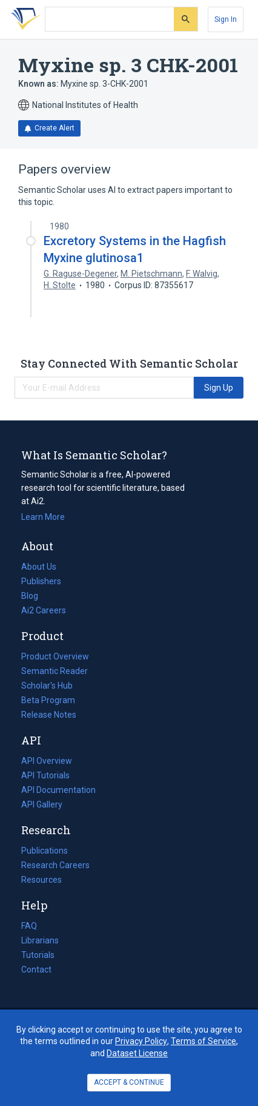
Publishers (41, 581)
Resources (41, 879)
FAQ (29, 926)
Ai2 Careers (43, 610)
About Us (38, 567)
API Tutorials (45, 775)
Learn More (43, 517)
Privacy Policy (141, 1041)
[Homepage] (23, 19)
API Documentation (58, 790)
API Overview (46, 761)
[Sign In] (225, 19)
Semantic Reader (54, 671)
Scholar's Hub (47, 685)
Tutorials (38, 955)
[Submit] (185, 19)
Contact (36, 969)
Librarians (40, 940)
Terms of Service (203, 1041)
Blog (34, 595)
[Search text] (109, 19)
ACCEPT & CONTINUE (129, 1082)
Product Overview (55, 656)
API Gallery (41, 804)
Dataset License (137, 1053)
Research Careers (55, 865)
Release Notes (48, 715)
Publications (44, 850)
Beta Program (48, 700)
